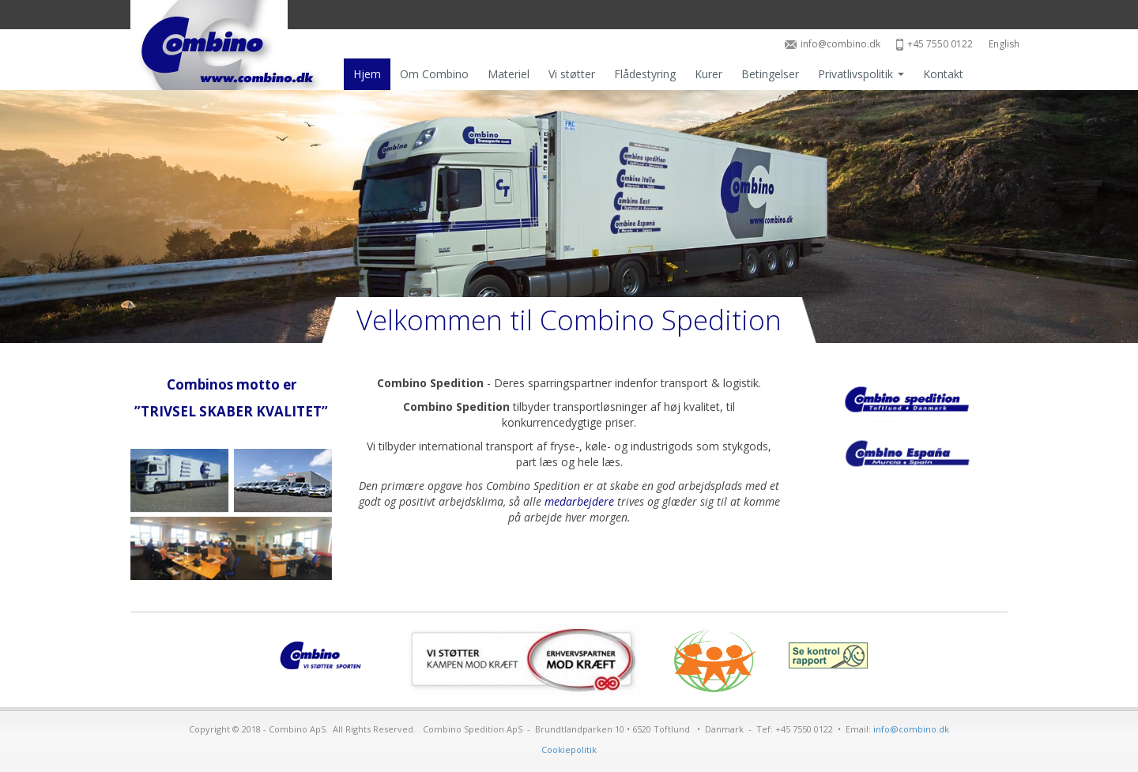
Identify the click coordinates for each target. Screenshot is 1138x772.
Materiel (508, 73)
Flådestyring (645, 73)
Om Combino (434, 73)
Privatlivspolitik (861, 73)
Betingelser (770, 73)
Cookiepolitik (569, 749)
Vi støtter (571, 73)
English (1004, 44)
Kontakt (943, 73)
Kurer (708, 73)
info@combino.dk (832, 44)
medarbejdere (579, 501)
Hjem (367, 73)
